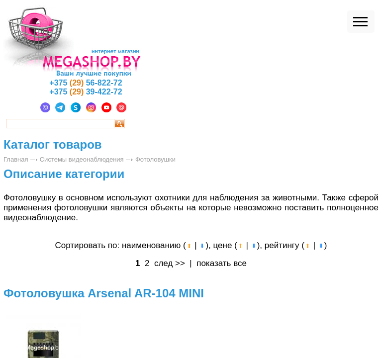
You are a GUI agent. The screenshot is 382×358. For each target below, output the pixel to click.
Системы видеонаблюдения (82, 159)
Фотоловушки (155, 159)
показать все (221, 263)
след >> (169, 263)
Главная (15, 159)
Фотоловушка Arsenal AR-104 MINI (103, 293)
